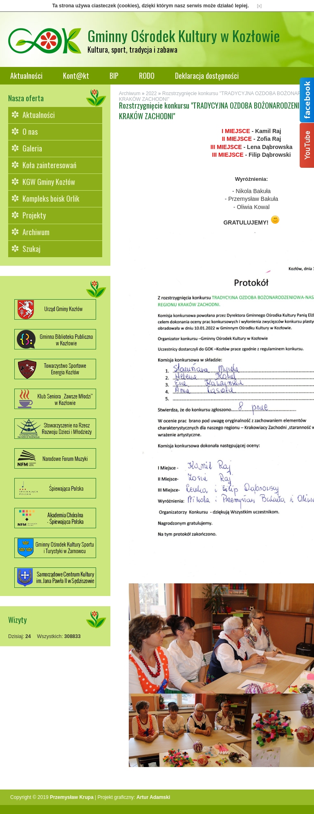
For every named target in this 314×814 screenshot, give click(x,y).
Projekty (34, 215)
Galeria (32, 148)
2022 (151, 93)
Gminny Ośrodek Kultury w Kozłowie (183, 35)
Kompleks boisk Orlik (50, 198)
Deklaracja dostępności (207, 75)
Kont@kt (76, 75)
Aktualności (26, 75)
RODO (147, 75)
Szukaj (31, 248)
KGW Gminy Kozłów (48, 181)
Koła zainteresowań (49, 165)
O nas (30, 131)
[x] (259, 5)
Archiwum (35, 232)
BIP (114, 75)
